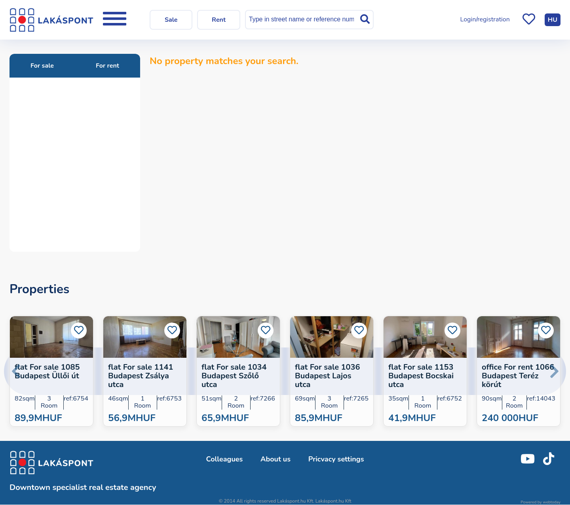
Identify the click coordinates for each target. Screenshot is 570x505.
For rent (107, 65)
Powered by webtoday (540, 502)
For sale (42, 65)
